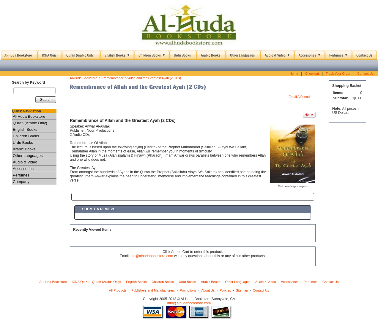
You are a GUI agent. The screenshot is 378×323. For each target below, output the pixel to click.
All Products (118, 290)
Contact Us (365, 73)
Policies (225, 290)
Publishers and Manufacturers (153, 290)
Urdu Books (23, 142)
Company (21, 181)
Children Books (26, 136)
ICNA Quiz (79, 282)
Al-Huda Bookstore (29, 116)
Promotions (188, 290)
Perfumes (21, 175)
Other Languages (27, 155)
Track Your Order (338, 73)
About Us (208, 290)
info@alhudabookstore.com (151, 256)
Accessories (23, 168)
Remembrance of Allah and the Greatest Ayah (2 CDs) (142, 78)
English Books (25, 129)
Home (293, 73)
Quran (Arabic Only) (30, 123)
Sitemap (242, 290)
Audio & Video (25, 162)
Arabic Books (24, 149)
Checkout (312, 73)
